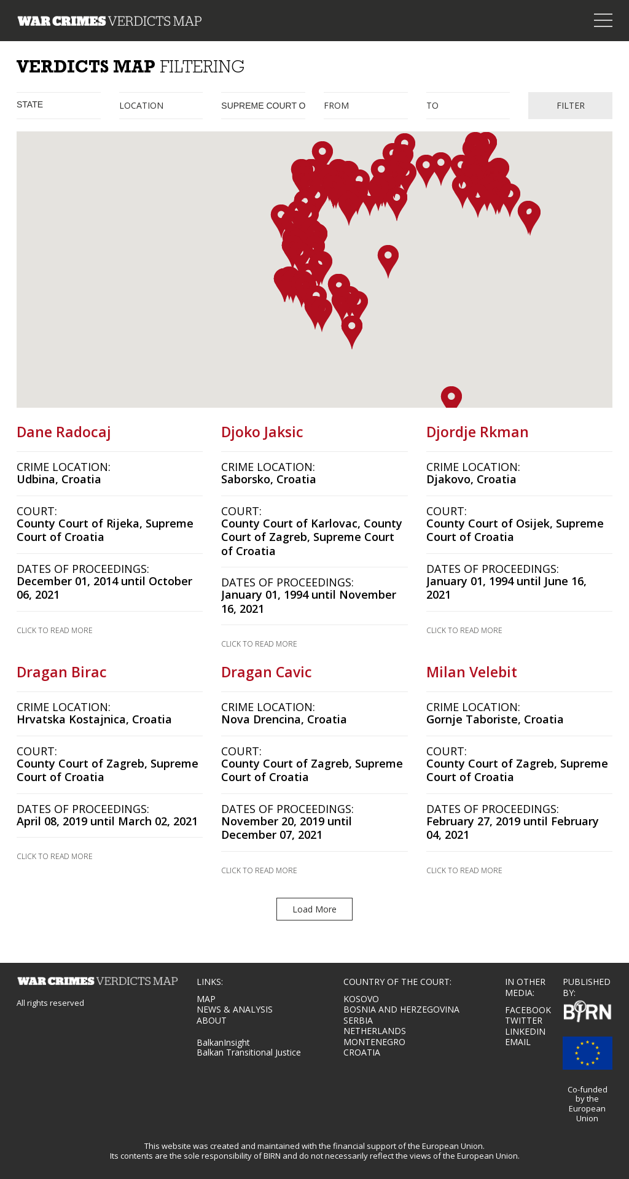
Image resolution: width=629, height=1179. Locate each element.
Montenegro (374, 1042)
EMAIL (518, 1042)
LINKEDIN (525, 1031)
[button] (322, 158)
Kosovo (361, 999)
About (212, 1020)
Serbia (358, 1020)
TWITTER (523, 1020)
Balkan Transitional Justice (249, 1052)
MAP (206, 999)
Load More (314, 909)
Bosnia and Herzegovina (401, 1009)
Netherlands (374, 1031)
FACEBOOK (528, 1010)
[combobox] (59, 105)
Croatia (361, 1052)
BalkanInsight (223, 1043)
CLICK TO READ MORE (55, 630)
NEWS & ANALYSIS (235, 1009)
